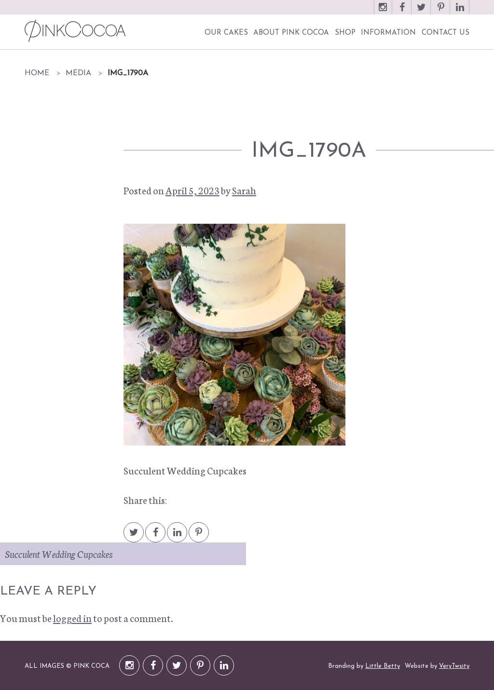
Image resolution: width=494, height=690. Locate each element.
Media (78, 73)
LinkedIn (224, 665)
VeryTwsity (454, 666)
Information (388, 33)
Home (37, 73)
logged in (72, 617)
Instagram (129, 665)
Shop (345, 33)
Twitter (176, 665)
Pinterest (200, 665)
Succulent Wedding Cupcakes (58, 553)
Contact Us (445, 33)
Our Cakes (226, 33)
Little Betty (382, 666)
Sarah (244, 190)
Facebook (153, 665)
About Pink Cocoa (291, 33)
